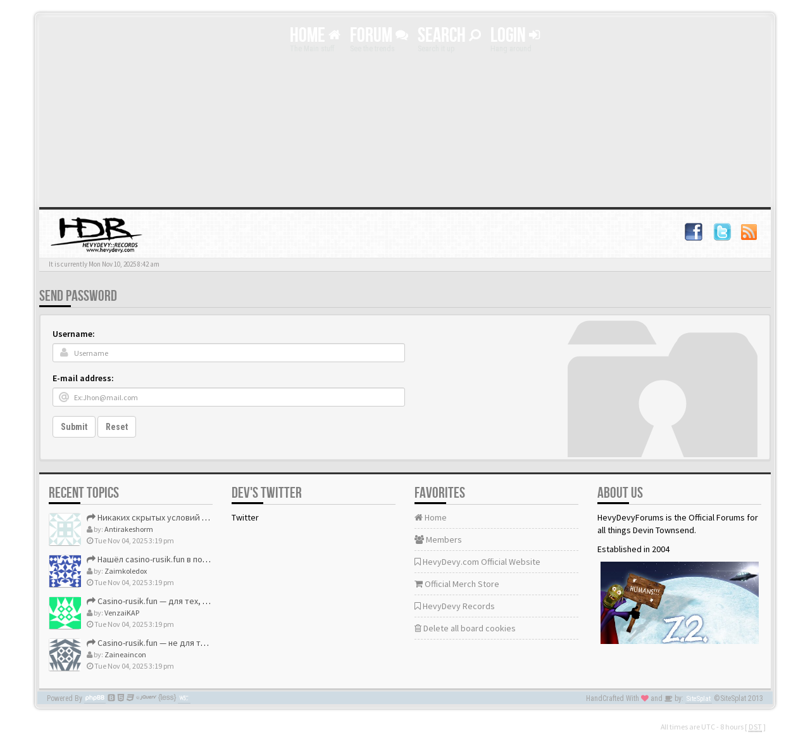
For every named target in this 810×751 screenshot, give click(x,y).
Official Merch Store (456, 584)
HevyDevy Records (454, 606)
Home (315, 35)
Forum (379, 35)
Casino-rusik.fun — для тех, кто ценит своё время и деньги (206, 601)
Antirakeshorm (128, 529)
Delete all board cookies (465, 628)
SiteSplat (699, 699)
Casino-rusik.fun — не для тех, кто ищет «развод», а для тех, (210, 642)
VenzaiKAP (121, 612)
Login (515, 35)
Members (438, 539)
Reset (117, 427)
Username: (74, 333)
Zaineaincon (125, 654)
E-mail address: (83, 378)
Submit (74, 427)
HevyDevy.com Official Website (477, 561)
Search (449, 35)
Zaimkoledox (125, 571)
